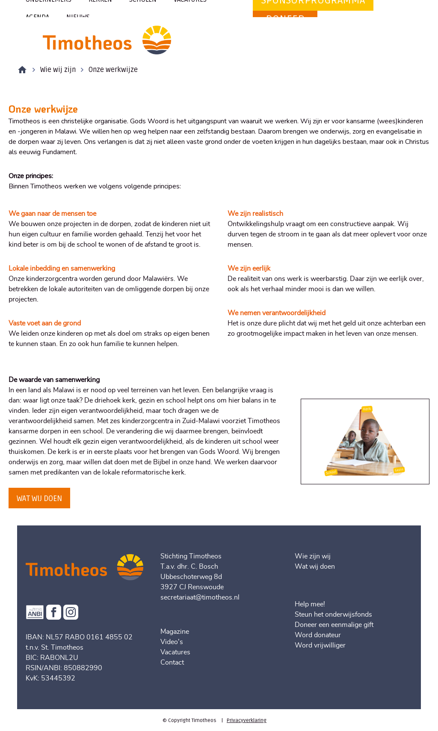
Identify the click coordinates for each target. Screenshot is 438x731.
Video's (171, 642)
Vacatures (175, 652)
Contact (172, 662)
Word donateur (318, 635)
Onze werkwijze (113, 70)
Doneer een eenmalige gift (334, 624)
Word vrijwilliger (320, 645)
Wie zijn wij (313, 556)
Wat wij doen (315, 566)
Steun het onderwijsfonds (333, 614)
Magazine (174, 631)
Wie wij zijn (58, 70)
